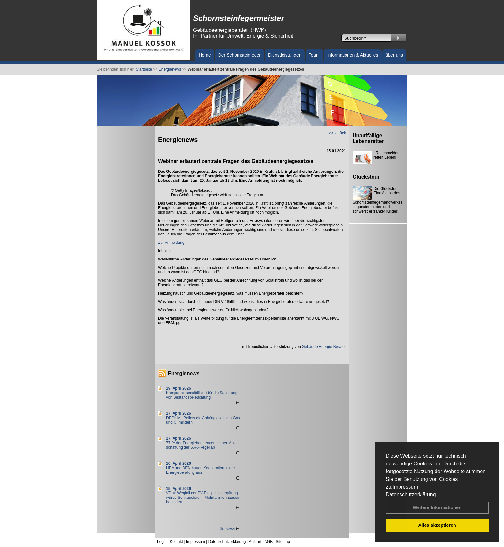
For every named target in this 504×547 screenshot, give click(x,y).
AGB (269, 541)
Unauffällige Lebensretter (368, 138)
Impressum (405, 487)
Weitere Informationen (437, 507)
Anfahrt (255, 541)
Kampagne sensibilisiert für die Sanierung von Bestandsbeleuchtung (201, 395)
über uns (394, 54)
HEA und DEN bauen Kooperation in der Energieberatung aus (200, 470)
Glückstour (366, 177)
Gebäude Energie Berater (324, 346)
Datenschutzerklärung (411, 494)
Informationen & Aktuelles (352, 54)
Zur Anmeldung (171, 242)
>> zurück (337, 133)
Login (161, 541)
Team (314, 54)
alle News (228, 529)
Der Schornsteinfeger (239, 54)
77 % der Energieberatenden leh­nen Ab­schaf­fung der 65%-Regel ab (200, 445)
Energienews (184, 373)
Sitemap (283, 541)
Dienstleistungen (285, 54)
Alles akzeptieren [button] (437, 525)
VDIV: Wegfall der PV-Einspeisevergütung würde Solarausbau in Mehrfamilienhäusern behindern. (203, 497)
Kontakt (176, 541)
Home (205, 54)
